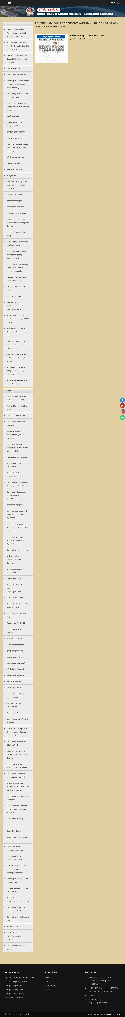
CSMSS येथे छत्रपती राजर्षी (15, 598)
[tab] (18, 24)
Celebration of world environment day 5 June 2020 (18, 899)
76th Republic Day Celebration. (14, 465)
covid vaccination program (17, 825)
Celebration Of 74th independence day (14, 858)
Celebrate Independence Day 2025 (16, 423)
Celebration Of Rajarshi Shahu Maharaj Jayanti (16, 775)
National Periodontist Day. (17, 457)
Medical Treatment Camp (17, 296)
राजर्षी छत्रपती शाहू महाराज (14, 505)
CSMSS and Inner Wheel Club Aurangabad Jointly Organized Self (18, 254)
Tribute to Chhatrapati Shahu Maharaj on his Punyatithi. (16, 434)
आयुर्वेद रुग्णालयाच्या (13, 116)
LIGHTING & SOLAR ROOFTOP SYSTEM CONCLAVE (14, 936)
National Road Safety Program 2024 (15, 124)
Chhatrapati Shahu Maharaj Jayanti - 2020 (18, 880)
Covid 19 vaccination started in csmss (18, 839)
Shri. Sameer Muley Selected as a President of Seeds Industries (18, 185)
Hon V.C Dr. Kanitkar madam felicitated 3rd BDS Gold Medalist (18, 147)
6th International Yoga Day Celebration (17, 890)
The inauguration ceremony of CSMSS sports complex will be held (18, 357)
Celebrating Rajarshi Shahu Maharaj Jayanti (17, 95)
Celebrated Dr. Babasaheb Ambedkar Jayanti (17, 605)
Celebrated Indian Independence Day (14, 474)
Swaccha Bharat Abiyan (16, 926)
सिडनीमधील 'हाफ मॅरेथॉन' (14, 195)
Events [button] (7, 391)
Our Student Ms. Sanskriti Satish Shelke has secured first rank (17, 58)
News (47, 977)
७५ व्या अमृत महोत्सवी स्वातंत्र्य (15, 645)
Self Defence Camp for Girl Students (17, 721)
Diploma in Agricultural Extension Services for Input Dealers (18, 344)
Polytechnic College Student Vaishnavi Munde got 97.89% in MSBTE (18, 318)
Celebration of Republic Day (18, 550)
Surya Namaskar (13, 713)
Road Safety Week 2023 (16, 623)
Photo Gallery (50, 985)
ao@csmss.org (95, 999)
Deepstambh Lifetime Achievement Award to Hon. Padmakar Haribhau (18, 32)
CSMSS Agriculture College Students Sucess (17, 243)
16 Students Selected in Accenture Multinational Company (16, 331)
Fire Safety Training (15, 819)
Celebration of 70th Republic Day (18, 918)
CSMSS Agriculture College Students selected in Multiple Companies (17, 267)
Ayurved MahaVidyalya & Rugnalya (19, 977)
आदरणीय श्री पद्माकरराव (14, 681)
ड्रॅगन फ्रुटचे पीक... (12, 175)
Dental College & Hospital (16, 981)
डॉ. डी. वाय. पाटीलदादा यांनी (15, 639)
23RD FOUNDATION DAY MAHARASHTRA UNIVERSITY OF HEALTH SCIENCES (18, 786)
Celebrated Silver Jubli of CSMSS (16, 947)
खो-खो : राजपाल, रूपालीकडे (15, 157)
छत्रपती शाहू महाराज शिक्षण (15, 651)
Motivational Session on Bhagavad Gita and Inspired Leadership (18, 527)
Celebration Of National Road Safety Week (16, 909)
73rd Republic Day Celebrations (14, 705)
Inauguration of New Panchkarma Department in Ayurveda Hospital (17, 540)
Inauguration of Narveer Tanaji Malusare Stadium (17, 766)
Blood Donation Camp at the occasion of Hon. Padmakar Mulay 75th (18, 809)
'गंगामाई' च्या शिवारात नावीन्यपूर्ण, (16, 138)
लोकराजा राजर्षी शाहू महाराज (15, 675)
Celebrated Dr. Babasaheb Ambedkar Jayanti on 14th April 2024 (17, 514)
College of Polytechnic (14, 989)
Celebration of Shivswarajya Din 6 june (18, 798)
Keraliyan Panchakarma (14, 997)
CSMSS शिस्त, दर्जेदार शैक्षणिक (16, 74)
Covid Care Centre (14, 831)
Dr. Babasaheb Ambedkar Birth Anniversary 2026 (17, 398)
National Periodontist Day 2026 (17, 407)
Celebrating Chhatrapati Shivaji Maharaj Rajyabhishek (16, 495)
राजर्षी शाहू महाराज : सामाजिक (16, 132)
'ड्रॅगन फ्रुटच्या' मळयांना (13, 163)
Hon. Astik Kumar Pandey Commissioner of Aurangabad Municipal (16, 869)
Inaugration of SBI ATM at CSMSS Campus (17, 695)
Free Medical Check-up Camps (16, 288)
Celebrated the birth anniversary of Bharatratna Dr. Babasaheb (17, 447)
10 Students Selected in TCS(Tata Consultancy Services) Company (16, 370)
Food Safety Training (15, 579)
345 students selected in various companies (16, 279)
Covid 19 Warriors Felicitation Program (15, 848)
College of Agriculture (14, 985)
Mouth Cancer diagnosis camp (16, 234)
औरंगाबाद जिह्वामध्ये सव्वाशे (15, 169)
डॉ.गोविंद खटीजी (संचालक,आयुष (16, 657)
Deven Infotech (112, 1014)
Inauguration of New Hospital (15, 631)
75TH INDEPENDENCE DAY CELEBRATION (17, 743)
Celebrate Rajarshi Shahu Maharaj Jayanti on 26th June (18, 484)
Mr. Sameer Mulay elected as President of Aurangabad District (18, 222)
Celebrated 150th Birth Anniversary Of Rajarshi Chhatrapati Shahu (16, 588)
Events (48, 981)
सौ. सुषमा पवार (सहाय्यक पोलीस (16, 663)
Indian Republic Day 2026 (16, 415)
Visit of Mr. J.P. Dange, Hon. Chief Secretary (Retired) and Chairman (17, 732)
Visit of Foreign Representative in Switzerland (14, 559)
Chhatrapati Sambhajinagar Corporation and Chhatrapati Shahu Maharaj (18, 84)
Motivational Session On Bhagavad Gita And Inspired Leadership (18, 106)
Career (48, 989)
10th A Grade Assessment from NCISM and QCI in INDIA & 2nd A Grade (18, 45)
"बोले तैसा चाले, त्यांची (13, 68)
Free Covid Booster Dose (16, 213)
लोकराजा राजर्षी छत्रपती (14, 688)
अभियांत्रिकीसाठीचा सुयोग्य (14, 201)
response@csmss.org (98, 1002)
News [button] (7, 24)
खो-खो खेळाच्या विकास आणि (15, 207)
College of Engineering (14, 993)
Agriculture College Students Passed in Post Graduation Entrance (16, 305)
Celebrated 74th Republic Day (17, 615)
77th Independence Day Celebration (16, 571)
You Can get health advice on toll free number (17, 382)
